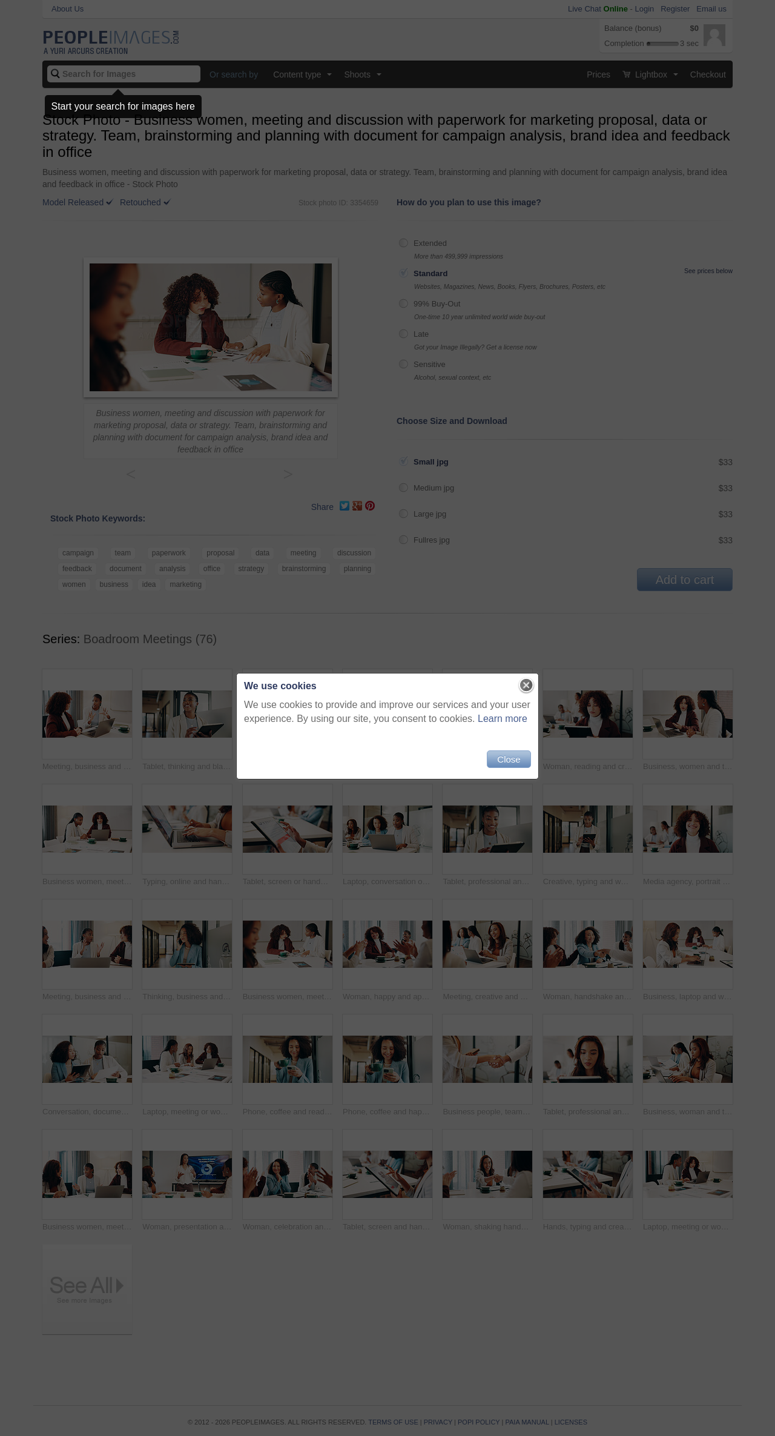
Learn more (502, 718)
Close (508, 759)
